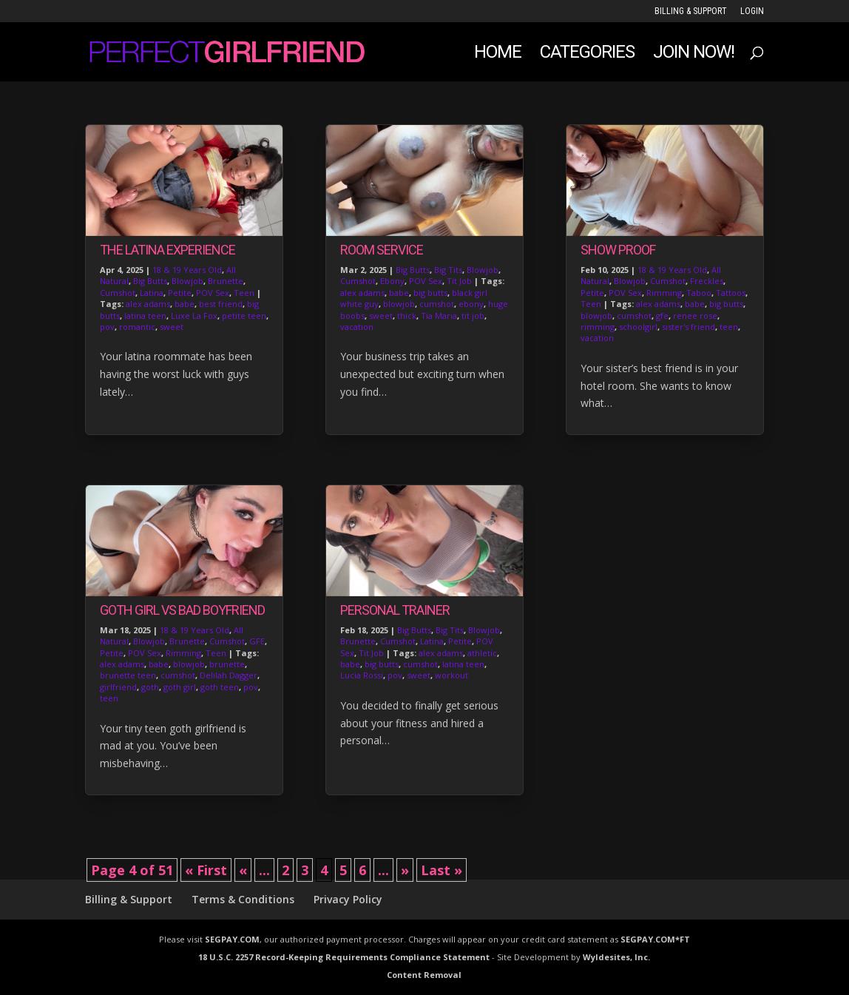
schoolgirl (638, 326)
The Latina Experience (167, 249)
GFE (257, 641)
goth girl (179, 686)
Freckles (706, 280)
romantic (137, 326)
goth (150, 686)
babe (185, 303)
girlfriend (118, 686)
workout (451, 675)
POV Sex (212, 292)
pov (107, 326)
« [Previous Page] (243, 870)
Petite (180, 292)
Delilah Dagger (228, 675)
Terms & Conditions (243, 899)
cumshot (177, 675)
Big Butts (150, 280)
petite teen (244, 315)
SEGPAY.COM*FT (655, 939)
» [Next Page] (405, 870)
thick (406, 315)
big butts (430, 292)
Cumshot (117, 292)
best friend (221, 303)
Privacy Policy (348, 899)
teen (109, 698)
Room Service (381, 249)
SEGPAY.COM (232, 939)
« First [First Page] (206, 870)
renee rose (695, 315)
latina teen (145, 315)
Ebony (392, 280)
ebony (471, 303)
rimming (598, 326)
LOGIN (752, 11)
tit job (472, 315)
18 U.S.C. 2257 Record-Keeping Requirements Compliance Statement (344, 956)
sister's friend (688, 326)
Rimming (183, 652)
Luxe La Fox (194, 315)
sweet (171, 326)
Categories (587, 54)
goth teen (219, 686)
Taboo (698, 292)
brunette (227, 663)
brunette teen (128, 675)
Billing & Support (690, 11)
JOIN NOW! (693, 54)
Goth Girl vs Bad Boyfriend (182, 610)
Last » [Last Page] (441, 870)
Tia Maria (439, 315)
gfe (662, 315)
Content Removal (424, 974)
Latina (151, 292)
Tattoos (730, 292)
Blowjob (187, 280)
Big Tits (448, 269)
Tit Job (459, 280)
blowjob (189, 663)
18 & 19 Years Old (187, 269)
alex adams (148, 303)
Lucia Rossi (361, 675)
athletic (482, 652)
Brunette (225, 280)
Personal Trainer (395, 610)
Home (497, 54)
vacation (356, 326)
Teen (244, 292)
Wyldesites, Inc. (616, 956)
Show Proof (618, 249)
